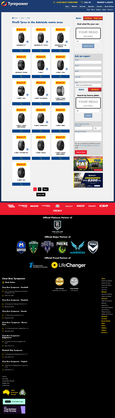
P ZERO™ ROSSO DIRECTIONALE (60, 153)
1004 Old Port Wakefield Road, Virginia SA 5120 (16, 366)
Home (14, 18)
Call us (86, 2)
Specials (91, 6)
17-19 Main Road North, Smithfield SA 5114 (16, 328)
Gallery (98, 9)
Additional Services (107, 314)
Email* (77, 71)
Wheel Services (105, 312)
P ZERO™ (40, 72)
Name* (77, 60)
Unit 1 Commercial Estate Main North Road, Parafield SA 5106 (16, 292)
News (93, 9)
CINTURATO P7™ (21, 45)
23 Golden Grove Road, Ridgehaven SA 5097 (15, 342)
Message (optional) (80, 131)
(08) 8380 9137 (9, 370)
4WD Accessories (106, 301)
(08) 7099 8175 (9, 357)
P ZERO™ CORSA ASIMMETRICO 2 (60, 99)
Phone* (77, 65)
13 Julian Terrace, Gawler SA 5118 (14, 315)
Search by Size (105, 283)
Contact (99, 6)
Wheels (74, 6)
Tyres (67, 6)
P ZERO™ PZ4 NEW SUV (21, 153)
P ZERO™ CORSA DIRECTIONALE (21, 126)
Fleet (88, 9)
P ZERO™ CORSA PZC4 (40, 125)
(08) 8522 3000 (9, 318)
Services (82, 6)
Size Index (5, 379)
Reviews (110, 9)
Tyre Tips (104, 290)
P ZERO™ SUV (21, 180)
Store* (77, 83)
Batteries (103, 303)
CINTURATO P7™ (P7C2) (41, 45)
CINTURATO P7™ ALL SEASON (60, 46)
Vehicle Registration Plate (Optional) (82, 125)
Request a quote (103, 2)
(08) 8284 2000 (9, 331)
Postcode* (78, 77)
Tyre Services (105, 310)
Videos (104, 9)
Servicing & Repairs (107, 307)
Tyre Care (104, 287)
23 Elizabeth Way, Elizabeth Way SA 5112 (16, 354)
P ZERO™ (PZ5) (21, 98)
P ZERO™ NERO (60, 125)
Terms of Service (94, 145)
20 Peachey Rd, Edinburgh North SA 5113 (16, 304)
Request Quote (81, 152)
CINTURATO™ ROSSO (21, 72)
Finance (4, 376)
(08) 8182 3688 (9, 295)
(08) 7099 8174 (9, 346)
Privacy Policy (83, 145)
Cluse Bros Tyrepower (65, 2)
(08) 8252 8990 (9, 307)
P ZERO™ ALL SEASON (41, 98)
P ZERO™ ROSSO (41, 153)
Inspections (104, 305)
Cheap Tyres (5, 385)
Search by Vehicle (106, 281)
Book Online (109, 6)
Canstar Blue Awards (8, 381)
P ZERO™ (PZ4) (60, 72)
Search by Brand (106, 285)
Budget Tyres (5, 383)
